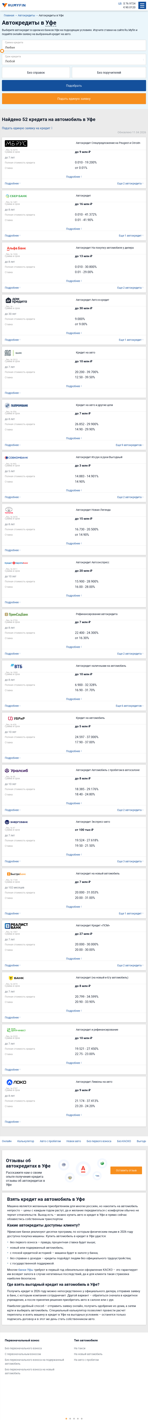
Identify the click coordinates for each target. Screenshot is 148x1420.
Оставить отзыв (126, 1170)
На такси (79, 1348)
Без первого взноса (99, 1141)
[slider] (2, 51)
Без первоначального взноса (23, 1348)
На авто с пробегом (86, 1360)
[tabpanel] (37, 1357)
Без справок (36, 72)
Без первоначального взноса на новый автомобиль (29, 1371)
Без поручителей (109, 72)
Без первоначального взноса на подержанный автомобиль (34, 1362)
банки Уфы (25, 1270)
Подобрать (74, 85)
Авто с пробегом (50, 1141)
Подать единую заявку (74, 99)
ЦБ (120, 3)
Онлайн (7, 1141)
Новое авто (73, 1141)
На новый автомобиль (88, 1354)
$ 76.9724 (129, 3)
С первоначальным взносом (23, 1354)
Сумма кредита (14, 42)
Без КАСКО (124, 1141)
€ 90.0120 (129, 7)
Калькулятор (25, 1141)
